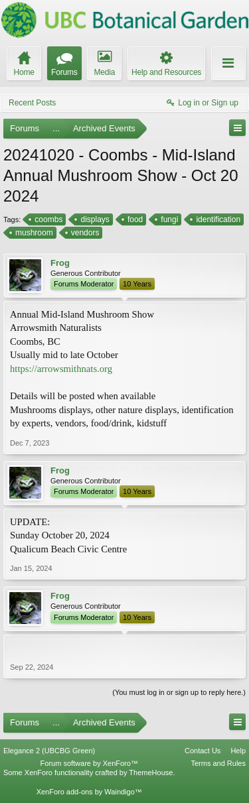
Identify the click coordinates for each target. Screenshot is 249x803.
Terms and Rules (218, 763)
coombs (47, 219)
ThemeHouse (151, 772)
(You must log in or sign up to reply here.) (179, 692)
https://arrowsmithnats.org (61, 368)
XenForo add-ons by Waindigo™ (89, 792)
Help (238, 751)
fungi (168, 219)
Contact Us (202, 751)
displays (93, 219)
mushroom (33, 233)
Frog (60, 263)
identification (217, 219)
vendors (84, 233)
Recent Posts (32, 102)
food (134, 219)
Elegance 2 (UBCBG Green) (49, 751)
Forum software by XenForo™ (89, 763)
